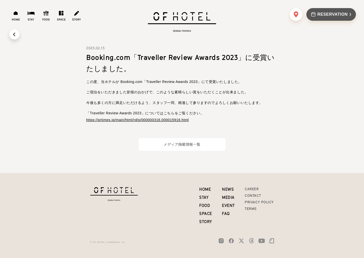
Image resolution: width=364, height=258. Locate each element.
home (205, 189)
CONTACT (253, 195)
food (204, 205)
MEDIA (228, 197)
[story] (76, 15)
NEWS (228, 189)
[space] (61, 15)
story (205, 222)
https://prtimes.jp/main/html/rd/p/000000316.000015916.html (137, 120)
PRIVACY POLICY (259, 202)
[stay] (30, 15)
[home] (15, 15)
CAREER (252, 189)
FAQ (226, 213)
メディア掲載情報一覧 (182, 144)
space (205, 213)
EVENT (228, 205)
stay (204, 197)
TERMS (251, 208)
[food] (46, 15)
